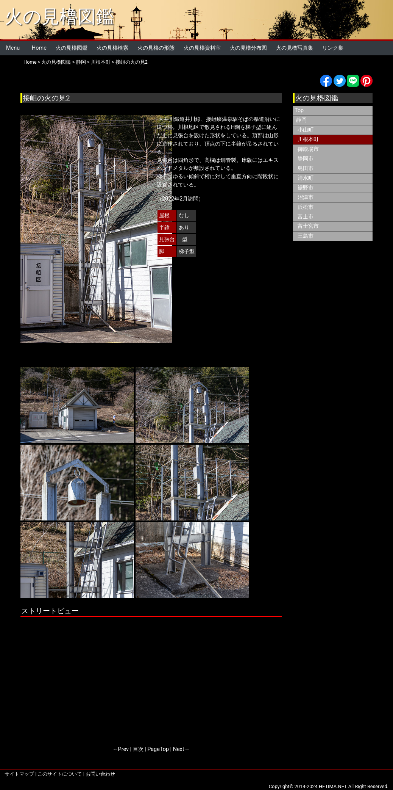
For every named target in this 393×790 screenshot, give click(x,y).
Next (178, 749)
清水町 (305, 178)
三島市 (305, 236)
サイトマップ (19, 774)
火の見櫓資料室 (202, 48)
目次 (138, 749)
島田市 (305, 168)
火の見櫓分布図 (248, 48)
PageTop (158, 749)
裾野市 (305, 188)
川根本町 (101, 62)
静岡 (81, 62)
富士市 (305, 216)
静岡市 (305, 158)
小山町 (305, 130)
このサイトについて (59, 774)
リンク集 (332, 48)
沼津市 (305, 197)
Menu (13, 48)
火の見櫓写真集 (294, 48)
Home (39, 48)
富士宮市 (308, 226)
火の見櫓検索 (112, 48)
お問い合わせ (100, 774)
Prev (123, 749)
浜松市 (305, 207)
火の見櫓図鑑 (59, 16)
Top (299, 110)
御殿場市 (308, 149)
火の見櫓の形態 (156, 48)
